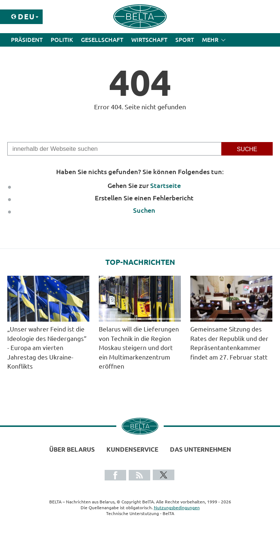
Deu (26, 16)
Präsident (27, 39)
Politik (62, 39)
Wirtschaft (149, 39)
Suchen (144, 210)
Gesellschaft (102, 39)
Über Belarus (72, 449)
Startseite (165, 185)
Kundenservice (132, 449)
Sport (184, 39)
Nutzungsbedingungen (177, 507)
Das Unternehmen (200, 449)
